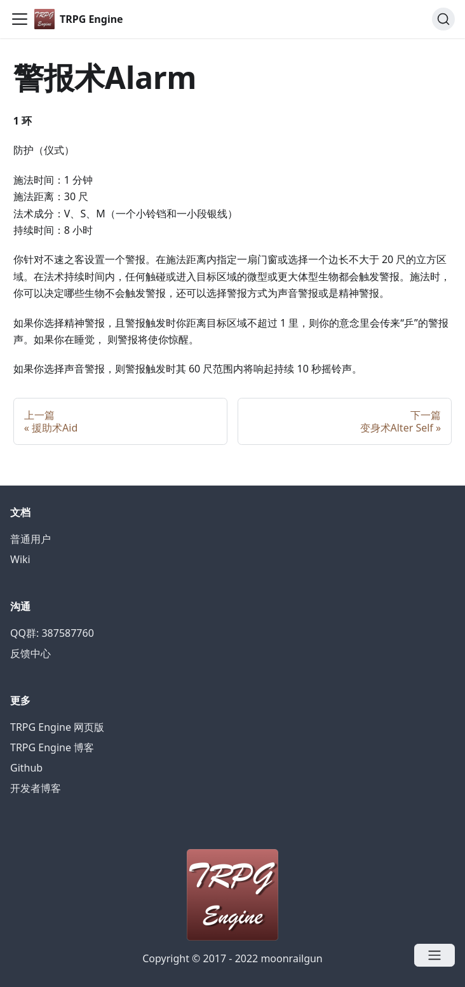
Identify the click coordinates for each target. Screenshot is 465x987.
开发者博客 (35, 788)
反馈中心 (30, 653)
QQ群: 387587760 (52, 633)
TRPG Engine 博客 (52, 747)
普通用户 (30, 539)
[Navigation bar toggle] (19, 19)
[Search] (443, 19)
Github (26, 768)
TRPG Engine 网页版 (57, 727)
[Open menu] (434, 955)
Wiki (20, 559)
